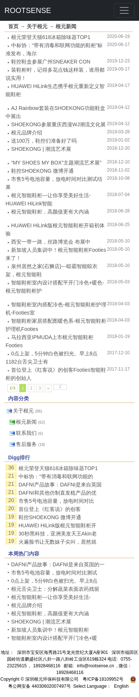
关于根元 (37, 26)
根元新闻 (66, 26)
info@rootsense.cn (95, 665)
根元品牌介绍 (26, 133)
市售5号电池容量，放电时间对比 (56, 501)
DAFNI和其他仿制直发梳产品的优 (57, 493)
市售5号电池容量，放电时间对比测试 (54, 573)
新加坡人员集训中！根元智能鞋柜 (50, 630)
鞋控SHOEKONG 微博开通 (42, 171)
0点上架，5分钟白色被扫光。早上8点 (54, 581)
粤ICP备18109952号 (103, 679)
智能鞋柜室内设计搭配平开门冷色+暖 (54, 638)
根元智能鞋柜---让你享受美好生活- (51, 597)
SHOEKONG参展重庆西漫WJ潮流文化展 (58, 124)
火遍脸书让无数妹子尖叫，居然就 (57, 542)
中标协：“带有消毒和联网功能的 (56, 476)
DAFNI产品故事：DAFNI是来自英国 (60, 485)
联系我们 (26, 433)
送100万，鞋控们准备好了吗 (44, 141)
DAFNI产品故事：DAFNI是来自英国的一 (58, 564)
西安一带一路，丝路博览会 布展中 (50, 242)
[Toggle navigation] (124, 10)
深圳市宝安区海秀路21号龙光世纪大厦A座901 (62, 652)
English (121, 686)
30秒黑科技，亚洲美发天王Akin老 (58, 534)
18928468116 (46, 665)
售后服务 (26, 444)
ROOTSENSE (27, 10)
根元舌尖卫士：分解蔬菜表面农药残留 (55, 589)
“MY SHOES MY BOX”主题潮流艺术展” (56, 163)
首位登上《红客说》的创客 (50, 509)
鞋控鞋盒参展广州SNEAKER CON (50, 62)
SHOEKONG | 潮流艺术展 (41, 149)
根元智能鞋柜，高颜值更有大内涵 (50, 212)
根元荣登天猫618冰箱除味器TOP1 (50, 37)
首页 (13, 26)
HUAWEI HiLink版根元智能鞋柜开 (57, 525)
